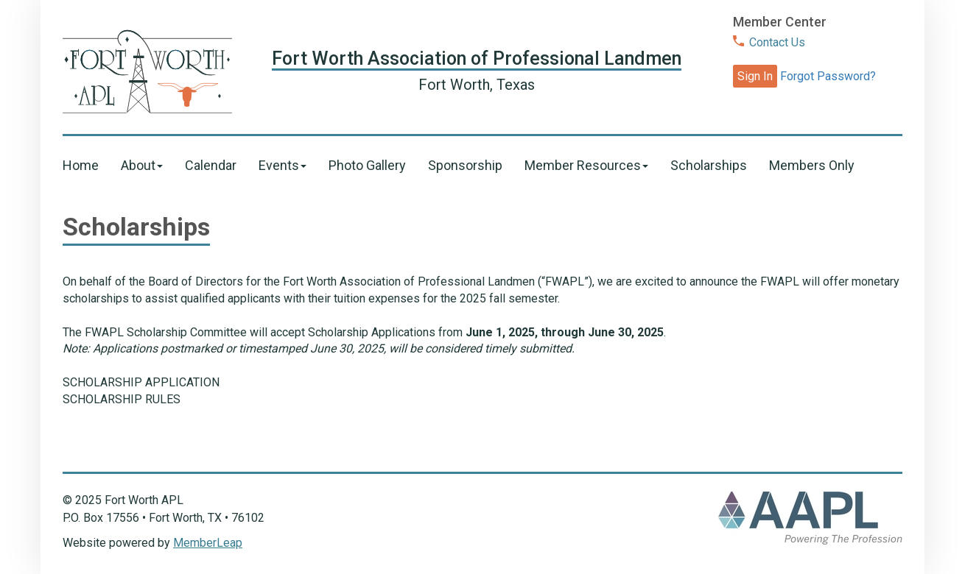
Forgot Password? (828, 76)
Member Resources (586, 165)
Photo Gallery (367, 165)
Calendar (210, 165)
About (142, 165)
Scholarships (708, 165)
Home (81, 165)
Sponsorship (465, 165)
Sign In (755, 76)
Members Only (812, 165)
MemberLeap (207, 543)
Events (282, 165)
